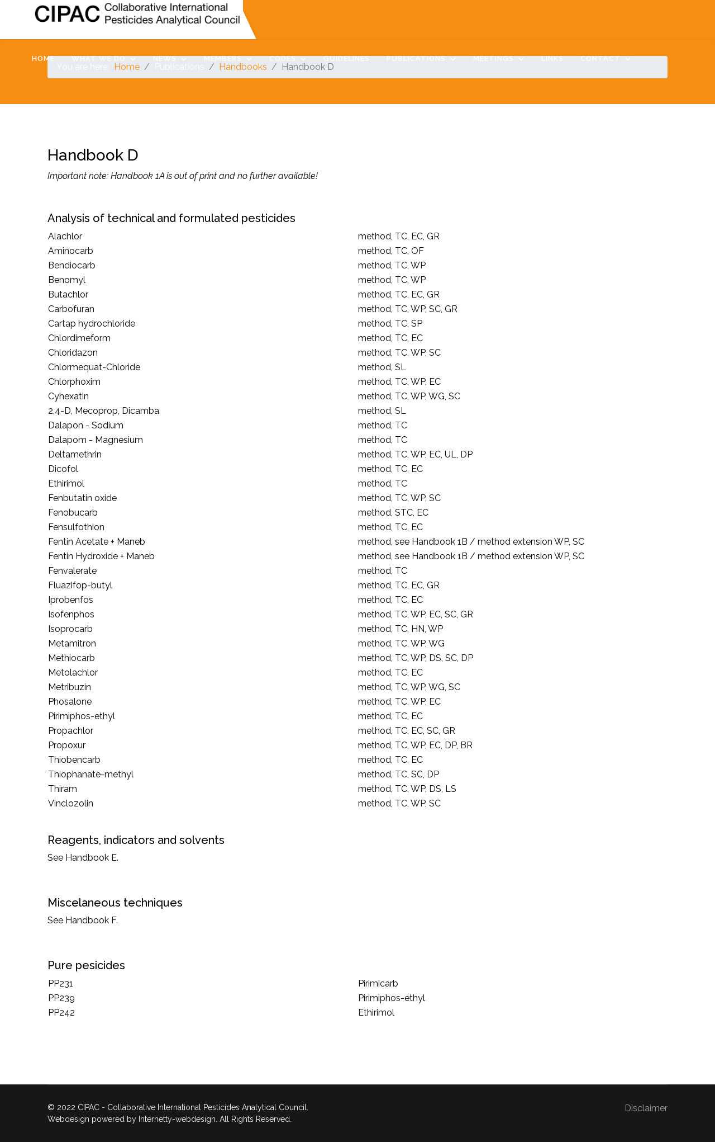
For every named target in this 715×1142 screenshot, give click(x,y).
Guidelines (346, 58)
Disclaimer (646, 1108)
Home (43, 58)
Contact (600, 58)
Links (552, 58)
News (165, 58)
